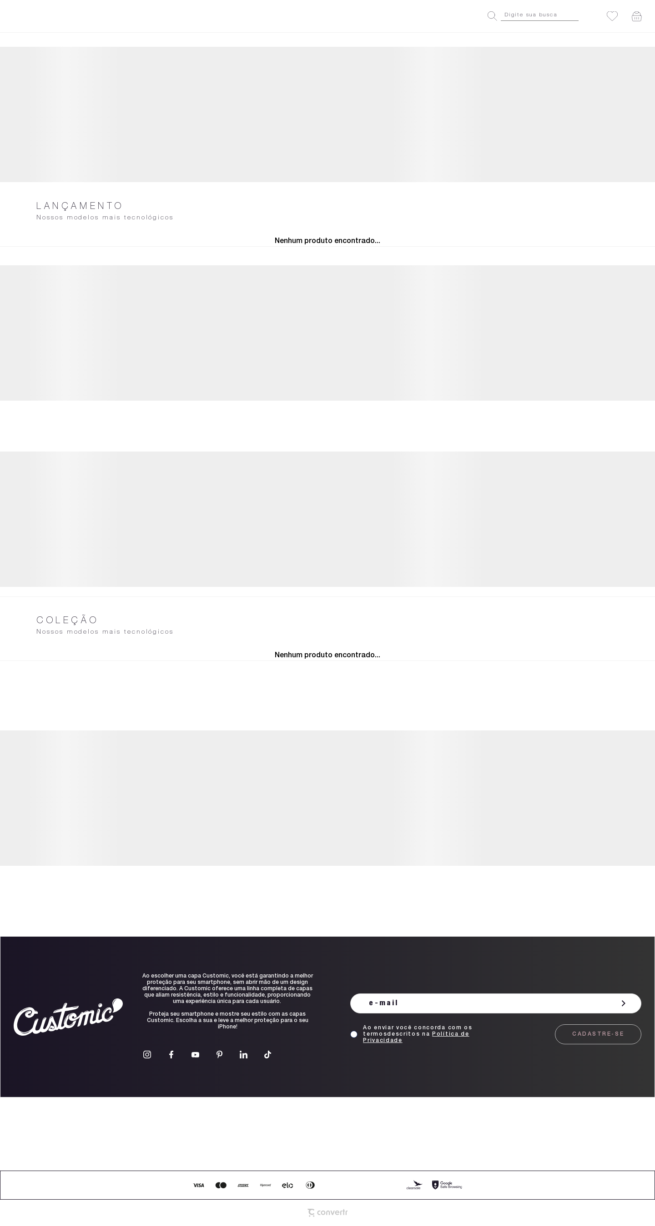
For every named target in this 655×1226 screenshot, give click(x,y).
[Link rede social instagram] (147, 1054)
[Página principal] (50, 16)
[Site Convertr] (327, 1213)
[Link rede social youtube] (195, 1054)
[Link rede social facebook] (171, 1054)
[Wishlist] (612, 16)
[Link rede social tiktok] (268, 1054)
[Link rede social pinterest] (219, 1054)
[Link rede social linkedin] (243, 1054)
